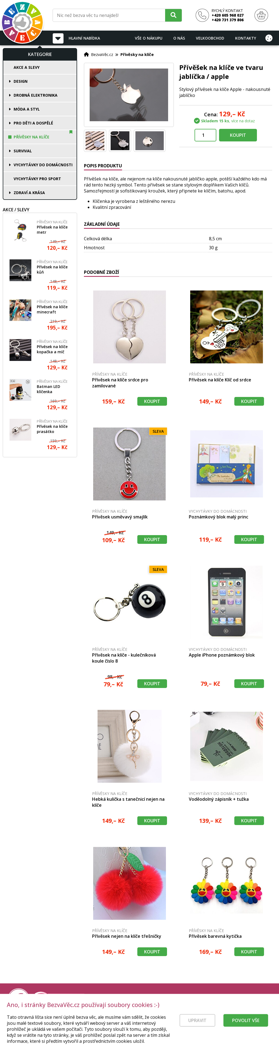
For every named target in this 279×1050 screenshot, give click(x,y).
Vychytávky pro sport (37, 178)
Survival (23, 150)
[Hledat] (173, 15)
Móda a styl (27, 109)
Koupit (238, 135)
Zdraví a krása (29, 192)
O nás (179, 38)
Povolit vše (245, 1029)
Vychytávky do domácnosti (43, 164)
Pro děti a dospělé (33, 123)
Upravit (197, 1029)
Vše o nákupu (148, 38)
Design (21, 81)
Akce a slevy (27, 67)
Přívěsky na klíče (31, 137)
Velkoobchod (210, 38)
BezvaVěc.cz (102, 54)
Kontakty (245, 38)
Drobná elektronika (35, 95)
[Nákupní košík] (261, 15)
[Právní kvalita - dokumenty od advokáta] (59, 999)
